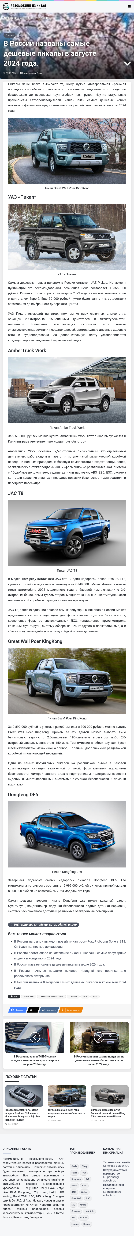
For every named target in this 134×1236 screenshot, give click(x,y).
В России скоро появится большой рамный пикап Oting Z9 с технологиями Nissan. (108, 1113)
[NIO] (73, 1205)
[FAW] (84, 1173)
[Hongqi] (86, 1224)
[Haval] (74, 1173)
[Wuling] (84, 1192)
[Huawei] (75, 1224)
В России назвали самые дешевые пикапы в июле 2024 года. (59, 964)
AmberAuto (29, 996)
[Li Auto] (83, 1217)
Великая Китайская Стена (51, 996)
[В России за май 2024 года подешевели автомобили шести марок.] (67, 1095)
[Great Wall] (76, 1198)
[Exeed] (74, 1185)
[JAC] (73, 1217)
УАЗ (85, 996)
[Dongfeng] (76, 1179)
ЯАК (95, 996)
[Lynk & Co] (89, 1211)
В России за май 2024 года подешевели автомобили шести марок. (66, 1113)
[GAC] (88, 1198)
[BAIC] (84, 1185)
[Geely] (74, 1166)
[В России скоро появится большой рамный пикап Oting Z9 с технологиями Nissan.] (110, 1095)
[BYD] (87, 1179)
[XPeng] (83, 1205)
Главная (10, 18)
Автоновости (28, 18)
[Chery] (84, 1166)
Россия (44, 18)
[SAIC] (74, 1192)
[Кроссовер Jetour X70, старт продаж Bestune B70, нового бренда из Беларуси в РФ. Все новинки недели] (24, 1095)
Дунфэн (73, 996)
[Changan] (76, 1211)
